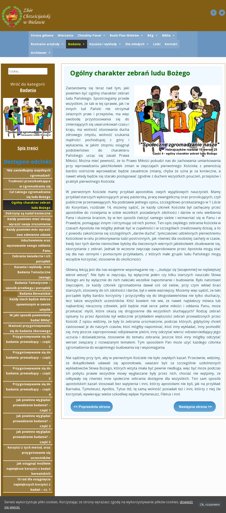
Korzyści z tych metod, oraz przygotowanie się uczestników (29, 452)
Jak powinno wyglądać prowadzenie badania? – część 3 (31, 437)
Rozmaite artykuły (45, 44)
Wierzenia (65, 35)
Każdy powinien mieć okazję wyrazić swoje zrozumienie (28, 221)
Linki (156, 44)
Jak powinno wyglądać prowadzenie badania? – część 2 (31, 421)
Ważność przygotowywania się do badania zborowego (29, 328)
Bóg (151, 35)
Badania (74, 44)
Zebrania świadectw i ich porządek (31, 258)
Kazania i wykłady (103, 44)
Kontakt (171, 44)
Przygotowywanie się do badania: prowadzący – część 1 (28, 341)
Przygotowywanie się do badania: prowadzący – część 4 (28, 389)
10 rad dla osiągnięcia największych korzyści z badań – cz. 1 (32, 484)
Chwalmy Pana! (89, 35)
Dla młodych (135, 44)
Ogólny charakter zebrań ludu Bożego (30, 205)
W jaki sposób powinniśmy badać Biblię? (30, 317)
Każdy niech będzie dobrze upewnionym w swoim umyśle (29, 304)
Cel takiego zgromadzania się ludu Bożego (29, 194)
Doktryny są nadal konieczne (28, 213)
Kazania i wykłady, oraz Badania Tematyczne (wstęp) (32, 272)
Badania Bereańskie (35, 293)
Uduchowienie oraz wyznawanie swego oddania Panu (28, 245)
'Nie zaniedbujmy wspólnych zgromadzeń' (28, 172)
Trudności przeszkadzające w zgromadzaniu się (29, 183)
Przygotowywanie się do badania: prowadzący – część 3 (28, 373)
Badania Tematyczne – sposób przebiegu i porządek (28, 285)
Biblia (166, 35)
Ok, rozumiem (210, 504)
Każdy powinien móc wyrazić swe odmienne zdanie (28, 232)
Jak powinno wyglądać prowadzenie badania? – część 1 (31, 405)
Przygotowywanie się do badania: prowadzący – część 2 (28, 357)
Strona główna (42, 35)
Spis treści (27, 148)
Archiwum (38, 53)
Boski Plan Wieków (124, 35)
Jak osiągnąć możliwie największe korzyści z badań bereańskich (28, 468)
